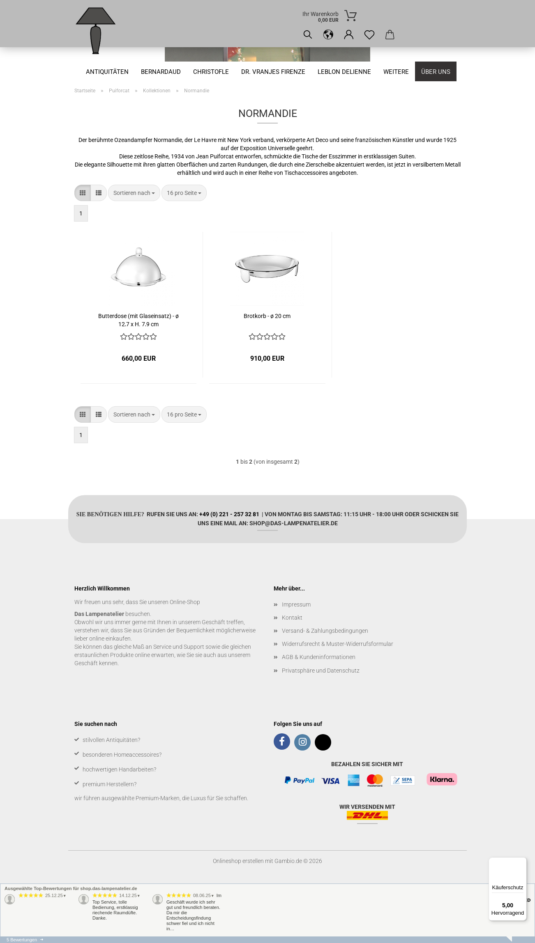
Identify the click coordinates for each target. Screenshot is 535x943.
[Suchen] (307, 35)
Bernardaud (161, 72)
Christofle (211, 72)
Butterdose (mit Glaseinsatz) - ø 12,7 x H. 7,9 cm (138, 319)
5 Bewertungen (22, 939)
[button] (328, 35)
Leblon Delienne (344, 72)
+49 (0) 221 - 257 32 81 (229, 513)
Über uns (435, 72)
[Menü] (522, 862)
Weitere (396, 72)
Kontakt (292, 617)
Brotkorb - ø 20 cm (267, 316)
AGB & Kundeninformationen (318, 657)
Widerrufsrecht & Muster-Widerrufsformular (337, 644)
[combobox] (134, 193)
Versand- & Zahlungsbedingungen (325, 630)
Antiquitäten (107, 72)
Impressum (296, 604)
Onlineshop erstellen (238, 861)
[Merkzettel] (369, 35)
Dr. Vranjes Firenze (273, 72)
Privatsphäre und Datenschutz (321, 670)
